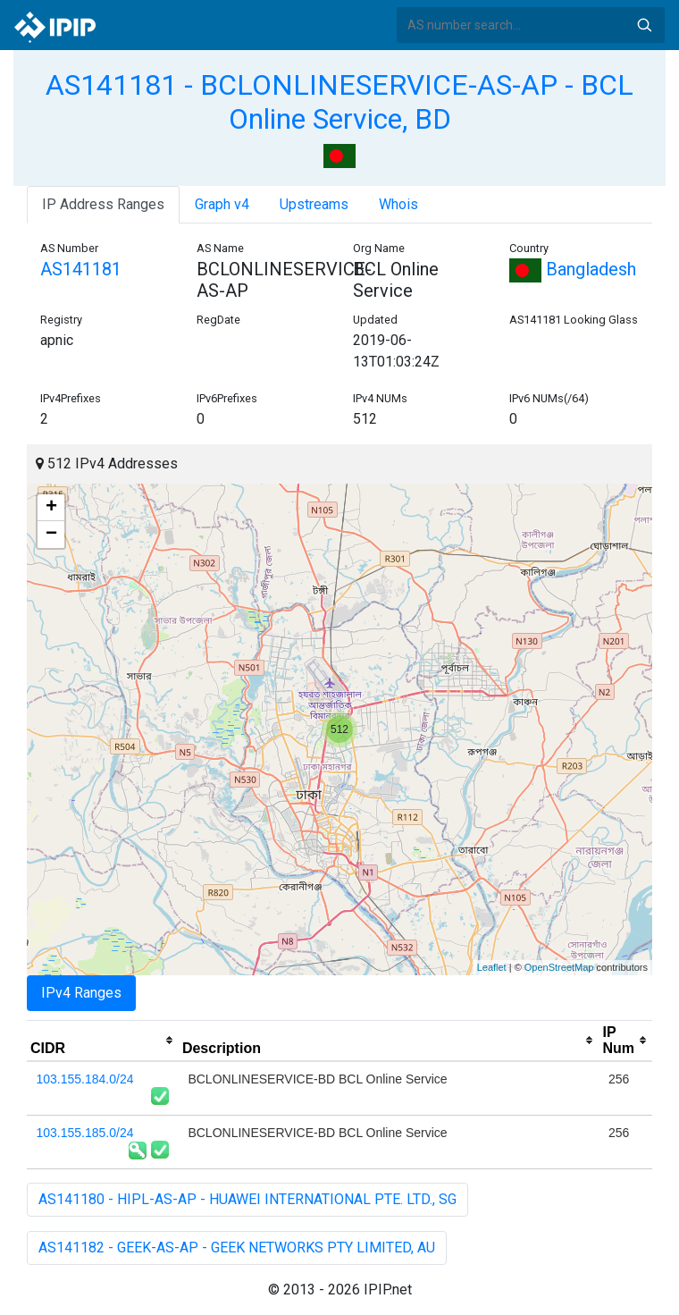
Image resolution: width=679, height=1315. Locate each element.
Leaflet (492, 967)
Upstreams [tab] (314, 204)
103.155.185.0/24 (85, 1132)
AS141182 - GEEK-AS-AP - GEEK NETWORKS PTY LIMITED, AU (236, 1247)
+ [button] (51, 507)
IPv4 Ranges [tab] (81, 992)
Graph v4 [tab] (222, 204)
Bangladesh (572, 269)
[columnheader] (103, 1040)
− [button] (51, 534)
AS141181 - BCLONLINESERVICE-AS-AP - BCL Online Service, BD (339, 102)
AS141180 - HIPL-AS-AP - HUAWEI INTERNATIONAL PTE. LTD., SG (247, 1199)
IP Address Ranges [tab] (103, 204)
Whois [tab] (398, 204)
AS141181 (81, 269)
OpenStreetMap (559, 967)
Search (644, 25)
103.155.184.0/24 (85, 1079)
